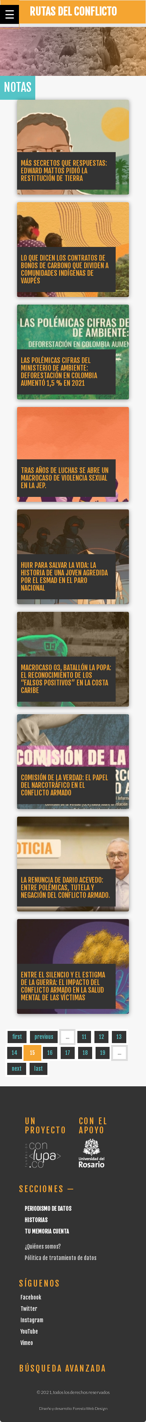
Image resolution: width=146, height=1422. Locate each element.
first (17, 1037)
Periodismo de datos (48, 1208)
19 (102, 1053)
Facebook (30, 1297)
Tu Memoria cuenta (47, 1231)
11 (84, 1037)
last (38, 1068)
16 (50, 1053)
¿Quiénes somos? (43, 1246)
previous (44, 1037)
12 (101, 1037)
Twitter (28, 1309)
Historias (36, 1220)
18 (85, 1053)
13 (119, 1037)
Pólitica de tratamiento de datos (60, 1258)
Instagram (31, 1320)
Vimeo (26, 1343)
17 (67, 1053)
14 (14, 1053)
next (17, 1068)
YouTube (29, 1331)
